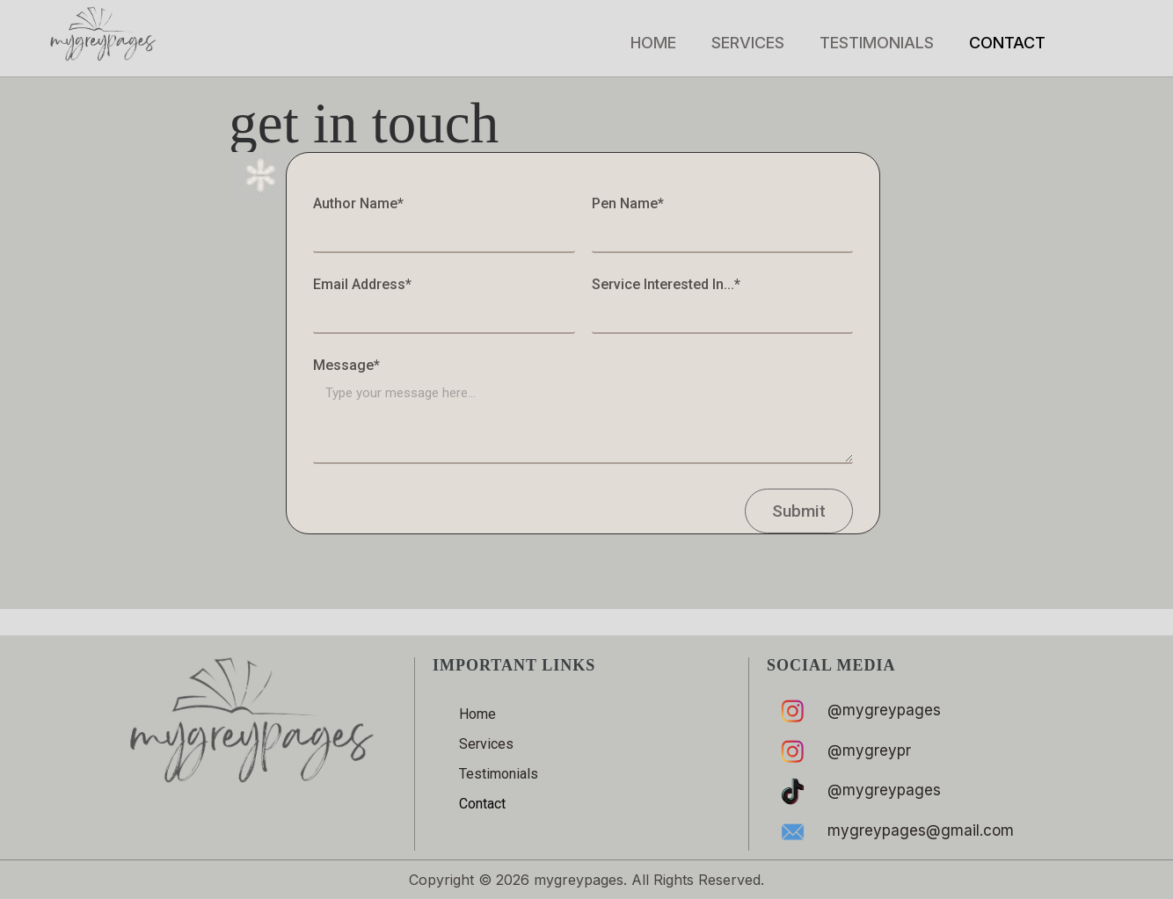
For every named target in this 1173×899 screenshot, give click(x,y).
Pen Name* (629, 204)
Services (747, 42)
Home (653, 42)
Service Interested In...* (668, 285)
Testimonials (877, 42)
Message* (348, 366)
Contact (1007, 42)
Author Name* (360, 204)
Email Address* (364, 285)
